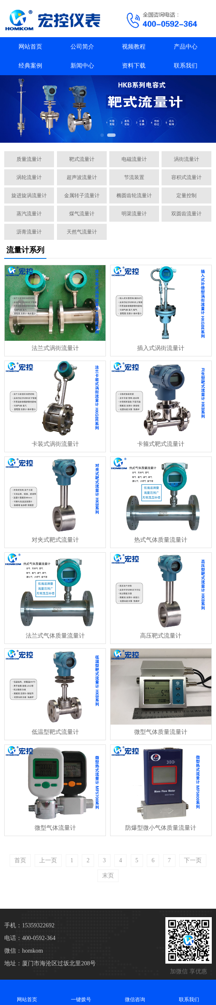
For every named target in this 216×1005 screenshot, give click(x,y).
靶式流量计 (81, 159)
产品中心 (185, 46)
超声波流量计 (82, 177)
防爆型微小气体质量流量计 (160, 828)
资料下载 (134, 65)
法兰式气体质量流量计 (55, 636)
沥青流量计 (29, 232)
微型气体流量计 (55, 828)
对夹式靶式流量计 (55, 540)
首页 (20, 860)
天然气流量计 (82, 232)
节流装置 (134, 177)
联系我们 (185, 65)
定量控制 (186, 195)
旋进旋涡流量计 (29, 195)
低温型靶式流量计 (55, 732)
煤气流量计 (81, 214)
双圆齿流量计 (186, 214)
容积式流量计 (186, 177)
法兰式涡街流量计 (55, 348)
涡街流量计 (186, 159)
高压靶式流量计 (160, 636)
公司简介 (82, 46)
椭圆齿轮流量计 (134, 195)
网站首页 (30, 46)
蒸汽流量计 (29, 214)
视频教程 (134, 46)
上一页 (48, 860)
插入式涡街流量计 (160, 348)
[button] (102, 135)
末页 (108, 875)
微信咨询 (135, 992)
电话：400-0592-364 (29, 938)
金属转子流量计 (82, 195)
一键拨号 (81, 992)
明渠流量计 (134, 214)
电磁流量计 (134, 159)
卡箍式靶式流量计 (160, 444)
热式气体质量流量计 (160, 540)
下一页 (193, 860)
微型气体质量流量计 (160, 732)
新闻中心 (82, 65)
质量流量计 (29, 159)
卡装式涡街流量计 (55, 444)
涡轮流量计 (29, 177)
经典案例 (30, 65)
